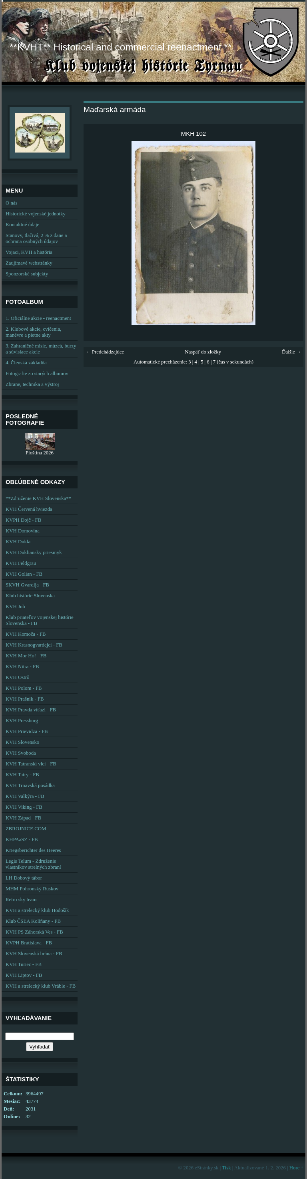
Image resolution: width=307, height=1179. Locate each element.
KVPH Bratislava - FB (29, 943)
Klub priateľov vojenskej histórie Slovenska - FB (40, 620)
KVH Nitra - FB (22, 666)
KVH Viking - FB (24, 807)
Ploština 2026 (40, 453)
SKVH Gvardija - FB (27, 585)
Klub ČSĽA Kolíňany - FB (33, 921)
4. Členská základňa (26, 363)
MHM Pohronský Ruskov (32, 889)
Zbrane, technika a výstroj (32, 384)
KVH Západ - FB (23, 818)
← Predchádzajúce (105, 352)
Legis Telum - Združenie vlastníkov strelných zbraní (33, 864)
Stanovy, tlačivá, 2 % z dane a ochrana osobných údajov (36, 238)
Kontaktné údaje (22, 224)
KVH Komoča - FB (26, 634)
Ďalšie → (291, 352)
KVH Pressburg (22, 720)
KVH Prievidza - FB (27, 731)
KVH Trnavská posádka (30, 785)
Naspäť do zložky (203, 352)
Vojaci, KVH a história (29, 252)
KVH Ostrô (17, 677)
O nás (12, 203)
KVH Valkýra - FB (25, 796)
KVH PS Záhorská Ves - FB (34, 932)
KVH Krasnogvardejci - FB (34, 645)
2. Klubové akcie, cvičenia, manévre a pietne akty (33, 332)
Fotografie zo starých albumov (37, 373)
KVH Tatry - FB (22, 774)
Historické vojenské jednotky (36, 214)
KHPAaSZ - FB (22, 839)
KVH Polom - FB (24, 688)
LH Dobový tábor (24, 878)
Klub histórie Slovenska (30, 596)
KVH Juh (15, 606)
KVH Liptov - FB (24, 975)
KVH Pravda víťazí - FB (31, 710)
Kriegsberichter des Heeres (33, 850)
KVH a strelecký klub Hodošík (37, 910)
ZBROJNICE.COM (26, 829)
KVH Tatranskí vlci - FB (31, 764)
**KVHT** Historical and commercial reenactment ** (120, 47)
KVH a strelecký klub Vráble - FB (41, 986)
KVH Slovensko (22, 742)
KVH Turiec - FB (24, 964)
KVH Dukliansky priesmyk (34, 552)
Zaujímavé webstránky (29, 263)
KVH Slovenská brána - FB (34, 953)
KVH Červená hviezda (29, 509)
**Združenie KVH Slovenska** (38, 498)
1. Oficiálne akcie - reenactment (38, 318)
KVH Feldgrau (21, 563)
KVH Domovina (23, 531)
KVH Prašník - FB (25, 699)
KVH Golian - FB (24, 574)
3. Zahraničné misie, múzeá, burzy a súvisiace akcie (41, 349)
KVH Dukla (18, 541)
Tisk (226, 1168)
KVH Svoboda (21, 753)
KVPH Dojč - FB (23, 520)
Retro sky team (21, 899)
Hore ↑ (296, 1168)
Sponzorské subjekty (27, 274)
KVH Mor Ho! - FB (26, 656)
